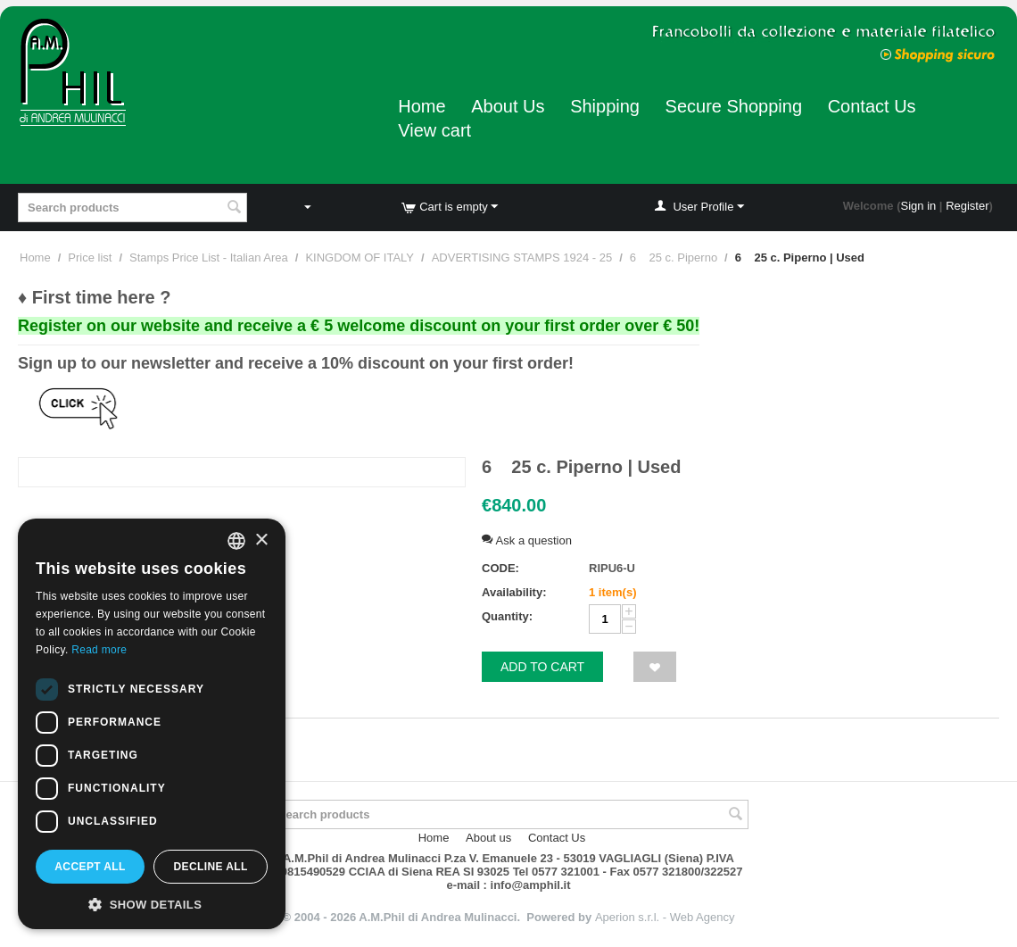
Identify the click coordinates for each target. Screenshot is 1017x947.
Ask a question (527, 540)
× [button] (261, 540)
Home (421, 106)
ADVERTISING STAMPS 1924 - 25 (522, 257)
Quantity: (507, 616)
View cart (434, 130)
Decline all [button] (210, 866)
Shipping (605, 106)
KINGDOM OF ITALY (359, 257)
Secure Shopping (734, 106)
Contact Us (872, 106)
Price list (90, 257)
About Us (507, 106)
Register (967, 205)
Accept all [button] (90, 866)
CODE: (500, 568)
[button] (152, 903)
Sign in (919, 205)
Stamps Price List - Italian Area (208, 257)
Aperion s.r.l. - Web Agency (665, 917)
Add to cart (542, 667)
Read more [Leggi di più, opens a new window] (99, 650)
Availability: (514, 592)
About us (488, 837)
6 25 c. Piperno (673, 257)
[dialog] (151, 724)
